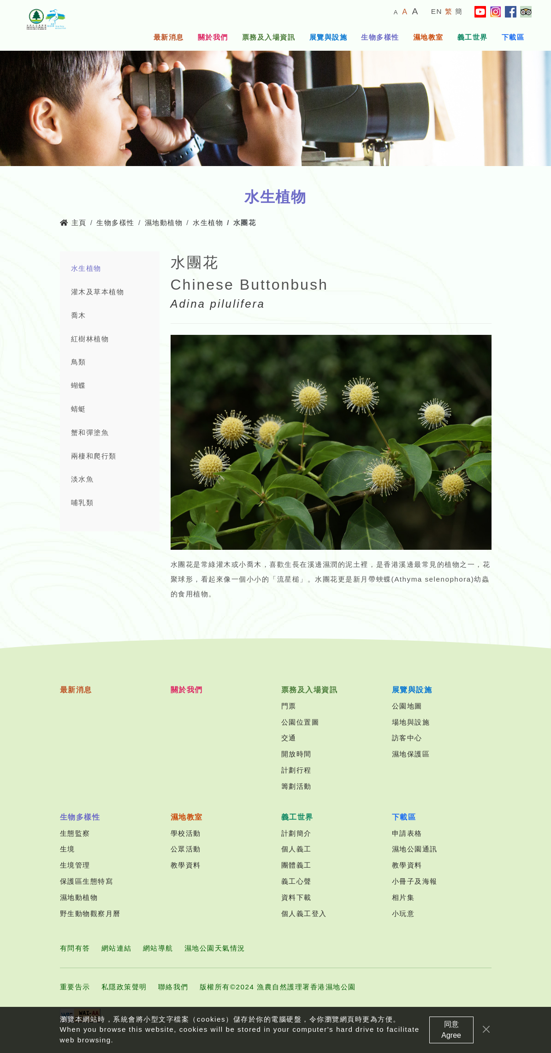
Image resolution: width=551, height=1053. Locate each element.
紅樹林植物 (90, 339)
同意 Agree (451, 1035)
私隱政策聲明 (124, 987)
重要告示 (75, 987)
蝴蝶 (78, 385)
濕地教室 (428, 37)
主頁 (73, 222)
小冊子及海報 (415, 881)
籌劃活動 (296, 786)
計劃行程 (296, 770)
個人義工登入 (304, 913)
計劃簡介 (296, 833)
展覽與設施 (328, 37)
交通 (288, 738)
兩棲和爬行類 (94, 456)
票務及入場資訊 (269, 37)
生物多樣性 (380, 37)
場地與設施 (411, 722)
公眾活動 (186, 849)
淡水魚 (82, 479)
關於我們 (213, 37)
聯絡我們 (173, 987)
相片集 (403, 897)
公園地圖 (407, 706)
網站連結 (116, 948)
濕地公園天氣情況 (214, 948)
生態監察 (75, 833)
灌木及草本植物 (97, 292)
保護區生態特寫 (86, 881)
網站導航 (158, 948)
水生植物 (208, 222)
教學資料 (186, 865)
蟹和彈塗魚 (90, 432)
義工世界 (472, 37)
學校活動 (186, 833)
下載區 (513, 37)
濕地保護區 (411, 754)
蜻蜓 (78, 409)
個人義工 (296, 849)
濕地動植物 (164, 222)
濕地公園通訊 (415, 849)
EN (436, 11)
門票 (288, 706)
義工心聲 (296, 881)
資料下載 (296, 897)
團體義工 (296, 865)
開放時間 (296, 754)
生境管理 (75, 865)
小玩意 (403, 913)
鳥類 (78, 362)
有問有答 (75, 948)
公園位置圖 (300, 722)
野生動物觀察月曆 (90, 913)
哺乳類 (82, 502)
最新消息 (169, 37)
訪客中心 (407, 738)
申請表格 (407, 833)
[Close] (486, 1035)
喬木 (78, 315)
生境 (67, 849)
